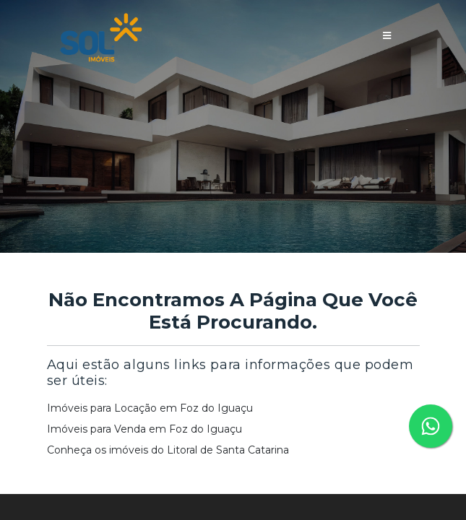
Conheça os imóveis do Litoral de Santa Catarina (168, 449)
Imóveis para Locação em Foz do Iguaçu (150, 408)
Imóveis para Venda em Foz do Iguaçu (144, 429)
